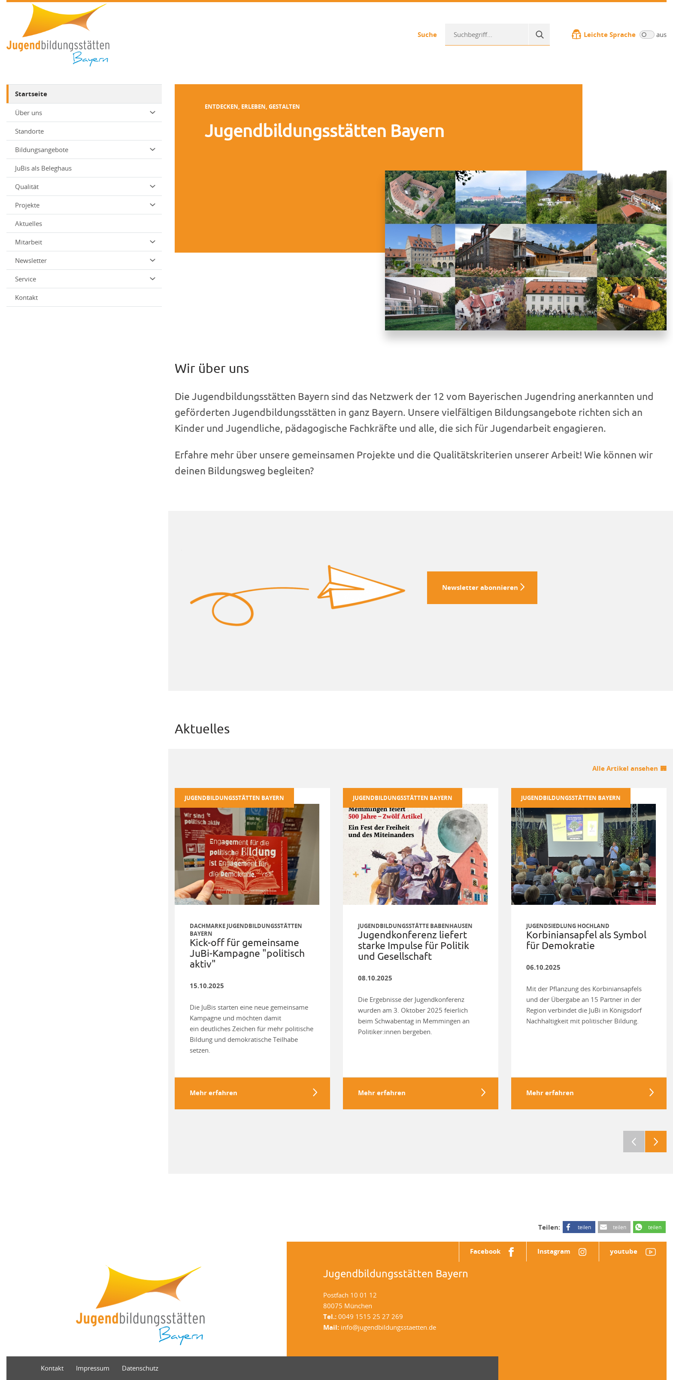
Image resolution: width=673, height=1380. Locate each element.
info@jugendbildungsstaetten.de (388, 1327)
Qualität (85, 186)
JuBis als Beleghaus (43, 168)
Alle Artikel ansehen (625, 768)
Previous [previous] (634, 1141)
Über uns (85, 112)
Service (85, 279)
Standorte (29, 131)
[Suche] (539, 34)
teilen (584, 1227)
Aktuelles (28, 223)
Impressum (92, 1368)
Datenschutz (140, 1368)
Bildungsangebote (85, 149)
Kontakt (26, 297)
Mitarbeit (85, 242)
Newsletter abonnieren (480, 587)
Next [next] (656, 1141)
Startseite (31, 93)
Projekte (85, 205)
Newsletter (85, 260)
